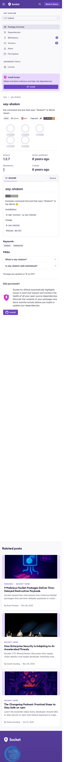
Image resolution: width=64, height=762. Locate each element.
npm (5, 97)
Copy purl (34, 118)
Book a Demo (52, 4)
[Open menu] (3, 4)
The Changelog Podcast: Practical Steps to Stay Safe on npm (30, 706)
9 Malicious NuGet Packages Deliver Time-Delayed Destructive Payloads (29, 589)
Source (53, 178)
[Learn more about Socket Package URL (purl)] (40, 118)
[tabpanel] (31, 209)
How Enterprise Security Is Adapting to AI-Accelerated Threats (29, 648)
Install (31, 87)
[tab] (10, 178)
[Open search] (39, 4)
